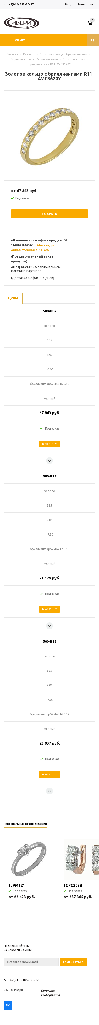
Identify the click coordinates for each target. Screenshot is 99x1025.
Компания (48, 990)
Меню (19, 40)
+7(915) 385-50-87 (21, 4)
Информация (50, 995)
